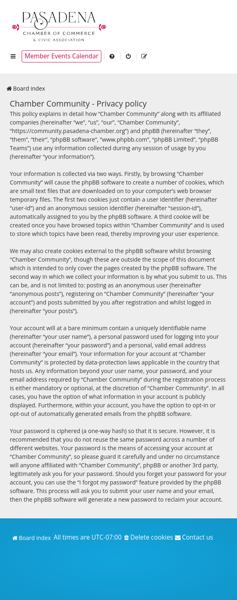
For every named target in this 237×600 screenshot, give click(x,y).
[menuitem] (112, 56)
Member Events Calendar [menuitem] (61, 56)
